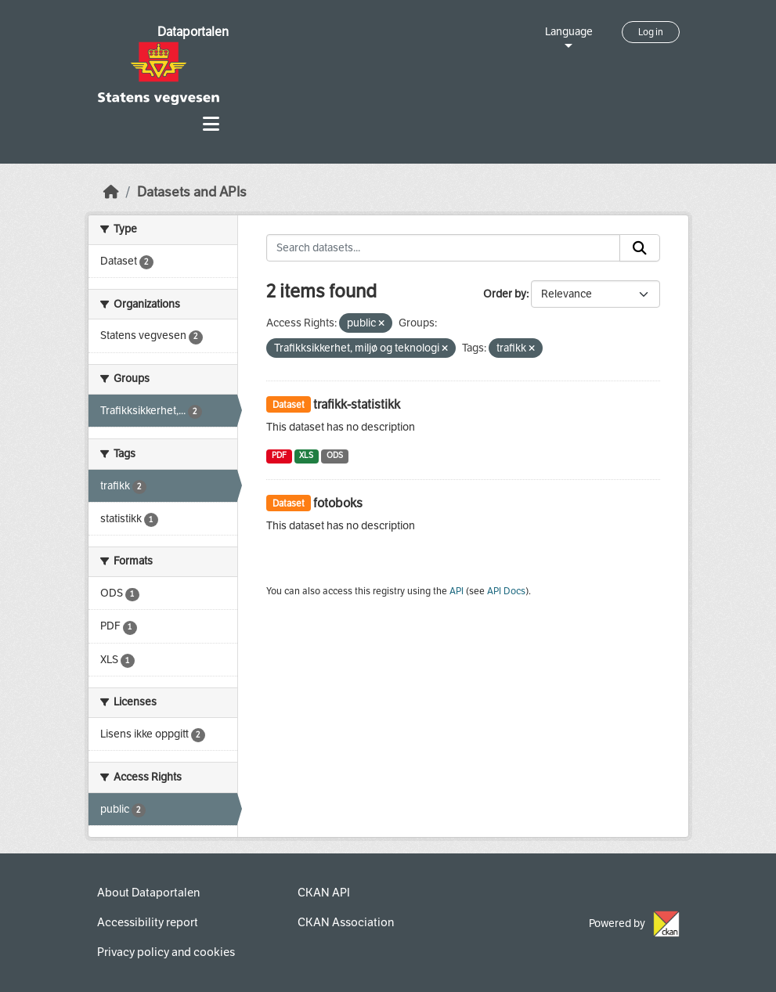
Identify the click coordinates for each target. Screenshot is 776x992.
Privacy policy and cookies (166, 952)
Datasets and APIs (192, 192)
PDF (279, 455)
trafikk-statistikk (356, 404)
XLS (306, 455)
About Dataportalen (148, 893)
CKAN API (324, 893)
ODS (335, 455)
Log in (650, 32)
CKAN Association (346, 922)
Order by (504, 294)
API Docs (506, 591)
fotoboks (338, 503)
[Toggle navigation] (211, 124)
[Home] (111, 192)
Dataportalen (193, 31)
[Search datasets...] (443, 248)
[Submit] (639, 248)
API (456, 591)
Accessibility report (147, 922)
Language (569, 31)
